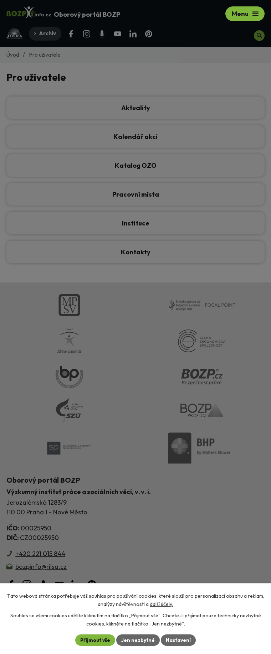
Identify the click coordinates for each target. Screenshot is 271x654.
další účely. (161, 604)
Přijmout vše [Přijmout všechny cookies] (95, 640)
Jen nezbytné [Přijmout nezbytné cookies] (138, 640)
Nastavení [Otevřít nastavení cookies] (178, 640)
